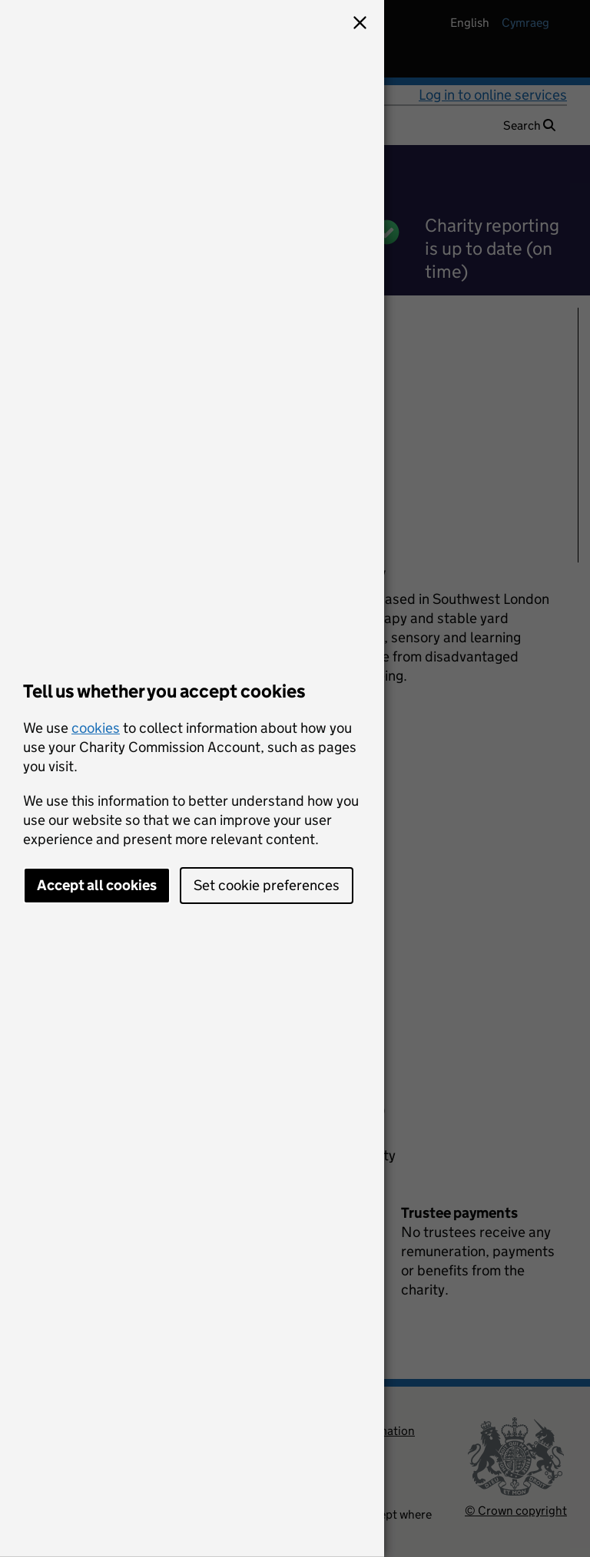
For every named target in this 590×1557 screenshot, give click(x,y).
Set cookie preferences (267, 885)
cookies (95, 728)
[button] (359, 24)
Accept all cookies (97, 885)
